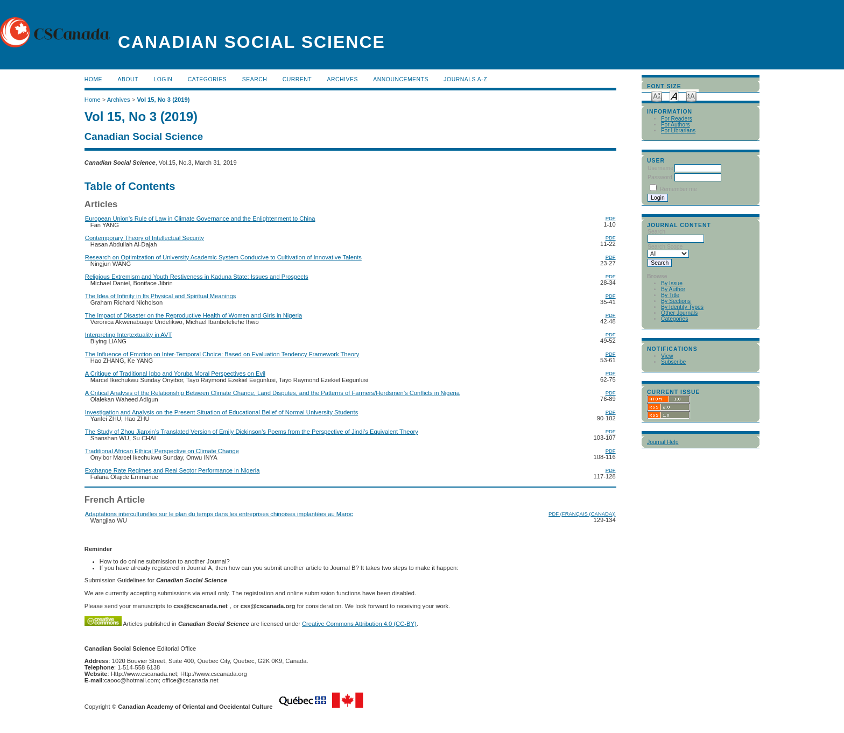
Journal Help (662, 442)
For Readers (676, 119)
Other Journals (679, 313)
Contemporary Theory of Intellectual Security (144, 238)
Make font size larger (691, 95)
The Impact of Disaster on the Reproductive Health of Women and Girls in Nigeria (193, 315)
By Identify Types (682, 307)
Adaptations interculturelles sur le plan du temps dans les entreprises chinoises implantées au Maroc (219, 514)
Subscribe (673, 362)
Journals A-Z (465, 79)
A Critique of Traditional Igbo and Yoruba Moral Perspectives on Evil (175, 373)
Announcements (400, 79)
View (667, 356)
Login (162, 79)
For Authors (675, 125)
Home (93, 79)
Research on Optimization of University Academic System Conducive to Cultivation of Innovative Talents (223, 257)
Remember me (678, 189)
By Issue (672, 283)
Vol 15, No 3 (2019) (163, 99)
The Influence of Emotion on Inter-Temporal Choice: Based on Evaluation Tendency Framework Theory (222, 354)
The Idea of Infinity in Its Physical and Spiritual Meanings (160, 296)
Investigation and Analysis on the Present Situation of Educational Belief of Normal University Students (221, 412)
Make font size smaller (656, 95)
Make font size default (674, 95)
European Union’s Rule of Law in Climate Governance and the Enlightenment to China (200, 218)
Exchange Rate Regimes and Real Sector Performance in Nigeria (172, 470)
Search (254, 79)
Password (660, 177)
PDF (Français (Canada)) (582, 514)
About (128, 79)
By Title (670, 295)
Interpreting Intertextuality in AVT (128, 335)
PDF (611, 218)
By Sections (676, 301)
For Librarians (678, 130)
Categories (674, 319)
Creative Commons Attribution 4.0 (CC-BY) (359, 624)
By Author (673, 289)
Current (297, 79)
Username (660, 168)
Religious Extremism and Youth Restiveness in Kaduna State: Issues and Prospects (196, 276)
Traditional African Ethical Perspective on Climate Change (162, 451)
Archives (342, 79)
